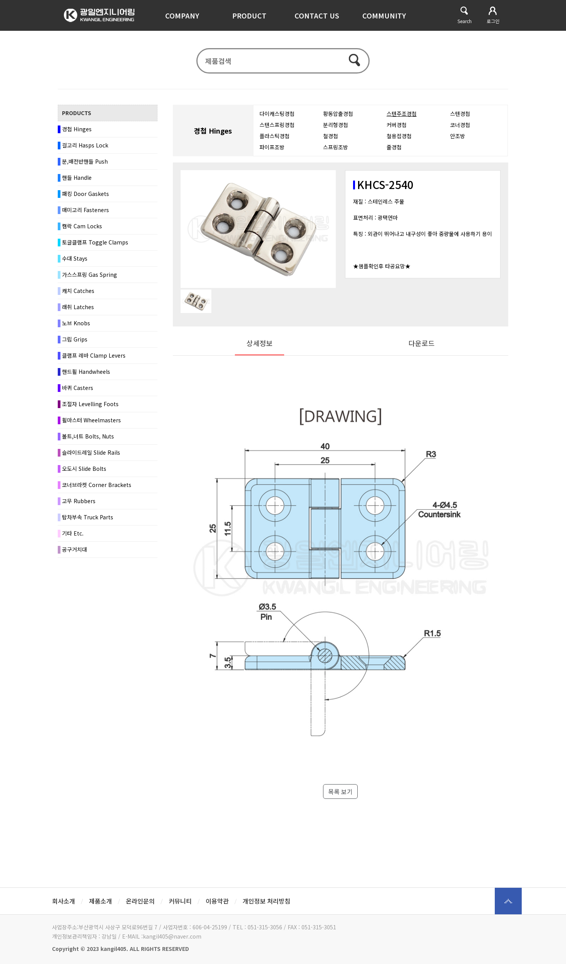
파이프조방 (272, 150)
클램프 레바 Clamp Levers (94, 358)
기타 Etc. (73, 536)
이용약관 (217, 900)
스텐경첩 (460, 116)
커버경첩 (397, 127)
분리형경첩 (335, 127)
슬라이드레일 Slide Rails (91, 455)
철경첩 (330, 138)
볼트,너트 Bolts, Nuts (88, 439)
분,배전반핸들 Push (85, 164)
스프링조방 (335, 150)
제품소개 (100, 900)
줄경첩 (394, 150)
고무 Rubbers (78, 503)
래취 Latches (78, 309)
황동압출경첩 (338, 116)
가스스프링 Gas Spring (89, 277)
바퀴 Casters (77, 390)
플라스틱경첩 (275, 138)
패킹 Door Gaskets (85, 196)
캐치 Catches (78, 293)
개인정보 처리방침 (266, 900)
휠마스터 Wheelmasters (91, 423)
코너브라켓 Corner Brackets (96, 487)
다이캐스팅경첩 (277, 116)
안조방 (457, 138)
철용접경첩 (399, 138)
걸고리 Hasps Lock (85, 148)
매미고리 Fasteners (85, 212)
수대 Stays (74, 261)
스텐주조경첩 (402, 116)
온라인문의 (140, 900)
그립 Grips (74, 342)
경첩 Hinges (77, 132)
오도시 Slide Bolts (84, 471)
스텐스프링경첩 (277, 127)
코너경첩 (460, 127)
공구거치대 (74, 552)
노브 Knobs (76, 326)
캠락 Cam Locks (82, 229)
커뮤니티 (180, 900)
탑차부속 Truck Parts (87, 520)
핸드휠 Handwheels (86, 374)
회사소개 (63, 900)
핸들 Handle (77, 180)
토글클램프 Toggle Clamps (95, 245)
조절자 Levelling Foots (90, 406)
